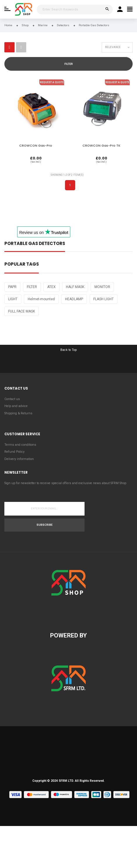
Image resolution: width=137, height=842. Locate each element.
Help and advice (16, 406)
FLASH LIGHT (103, 299)
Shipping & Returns (18, 413)
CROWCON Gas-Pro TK (101, 145)
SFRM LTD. (66, 780)
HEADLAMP (74, 299)
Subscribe (44, 524)
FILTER (32, 287)
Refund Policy (14, 452)
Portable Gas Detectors (34, 243)
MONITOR (102, 287)
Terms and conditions (20, 445)
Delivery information (19, 459)
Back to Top (68, 350)
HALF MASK (75, 287)
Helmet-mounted (41, 299)
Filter (68, 64)
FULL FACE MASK (21, 311)
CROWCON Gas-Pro (35, 145)
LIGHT (12, 299)
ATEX (51, 287)
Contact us (12, 399)
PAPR (12, 287)
